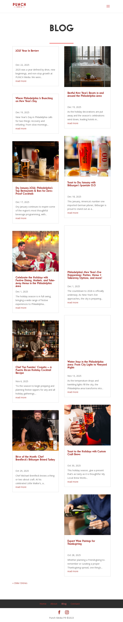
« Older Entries (19, 583)
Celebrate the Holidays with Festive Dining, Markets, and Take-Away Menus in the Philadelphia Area (35, 282)
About (53, 603)
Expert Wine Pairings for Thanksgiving (81, 542)
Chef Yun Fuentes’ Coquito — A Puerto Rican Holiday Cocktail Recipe (34, 370)
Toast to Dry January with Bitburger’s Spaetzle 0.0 (81, 184)
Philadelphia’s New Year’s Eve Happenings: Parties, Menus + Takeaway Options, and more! (84, 275)
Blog (64, 603)
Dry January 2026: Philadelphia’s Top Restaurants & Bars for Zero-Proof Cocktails (34, 191)
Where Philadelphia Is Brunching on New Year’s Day (34, 100)
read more (21, 81)
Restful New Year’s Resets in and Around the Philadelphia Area (85, 94)
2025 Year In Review (27, 50)
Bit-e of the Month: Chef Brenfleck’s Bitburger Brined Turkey (35, 458)
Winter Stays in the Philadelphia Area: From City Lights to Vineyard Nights (87, 364)
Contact (75, 603)
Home (43, 603)
